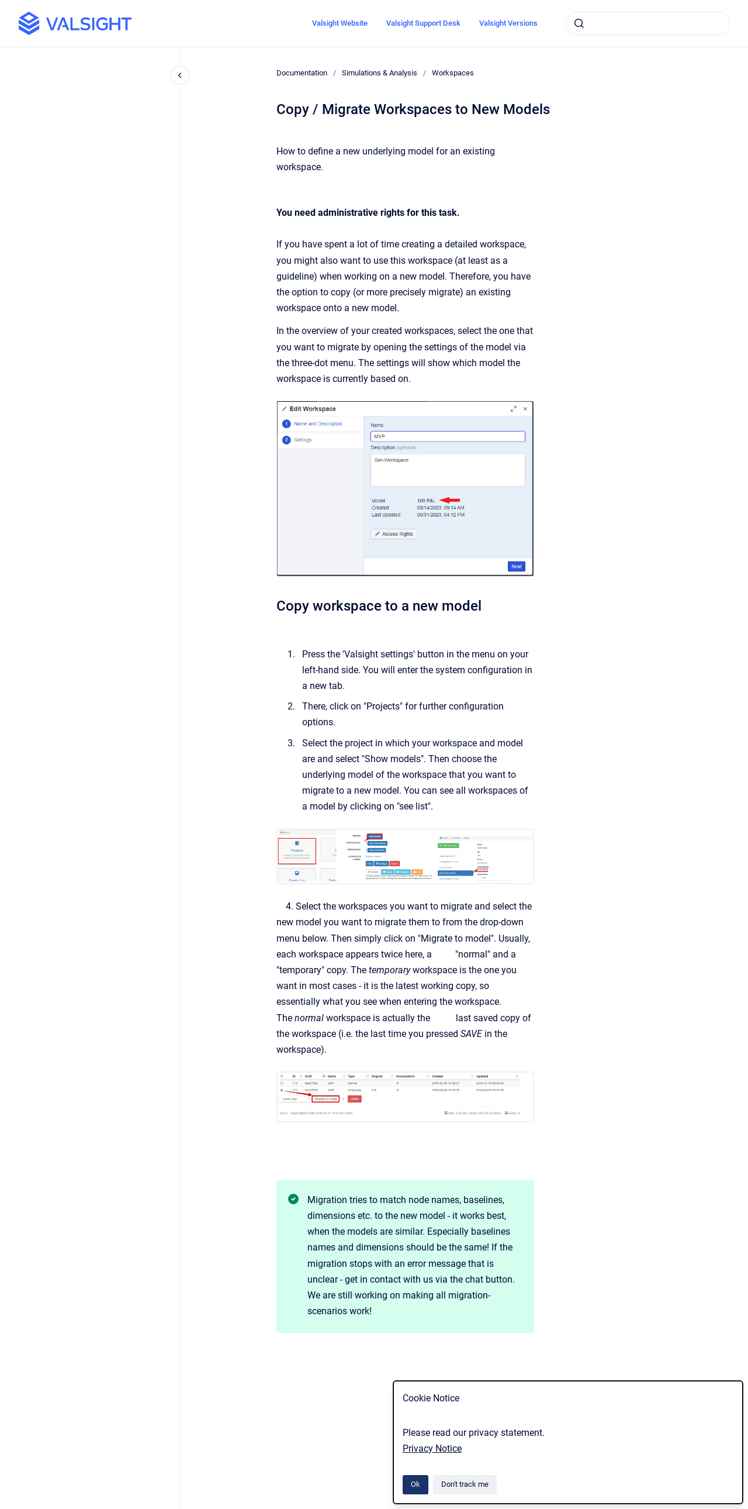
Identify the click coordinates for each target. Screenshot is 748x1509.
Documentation (301, 72)
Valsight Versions (508, 23)
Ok (415, 1484)
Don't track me (465, 1484)
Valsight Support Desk (423, 23)
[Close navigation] (180, 75)
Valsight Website (340, 23)
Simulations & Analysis (379, 72)
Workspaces (453, 72)
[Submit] (579, 23)
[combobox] (647, 23)
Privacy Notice (432, 1448)
